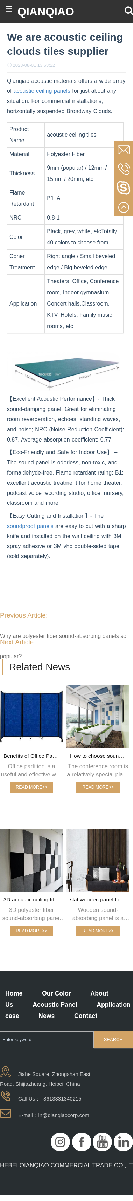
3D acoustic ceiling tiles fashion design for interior (33, 899)
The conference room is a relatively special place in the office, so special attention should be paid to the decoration (98, 770)
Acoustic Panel (55, 1004)
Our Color (56, 993)
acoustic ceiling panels (41, 91)
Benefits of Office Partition (33, 756)
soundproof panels (30, 526)
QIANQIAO (46, 11)
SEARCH (113, 1039)
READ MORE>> (31, 787)
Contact (85, 1015)
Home (13, 993)
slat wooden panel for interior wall (100, 899)
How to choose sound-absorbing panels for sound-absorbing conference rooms (100, 756)
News (46, 1015)
